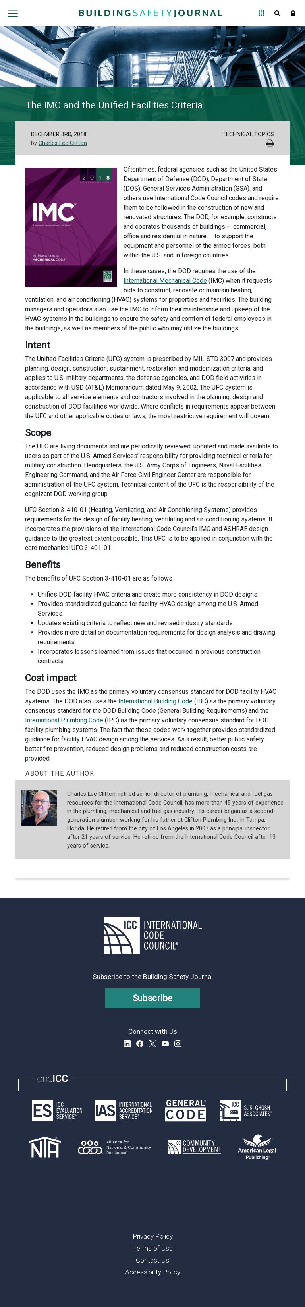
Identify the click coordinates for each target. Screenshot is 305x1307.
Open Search (277, 13)
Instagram (178, 1043)
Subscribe (153, 998)
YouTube (165, 1043)
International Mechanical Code (165, 280)
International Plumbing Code (64, 720)
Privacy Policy (153, 1236)
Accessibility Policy (152, 1272)
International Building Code (155, 701)
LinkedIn (127, 1043)
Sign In (293, 13)
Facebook (140, 1043)
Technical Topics (248, 134)
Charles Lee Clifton (63, 143)
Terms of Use (153, 1248)
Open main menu (12, 13)
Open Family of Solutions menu (261, 13)
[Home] (150, 13)
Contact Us (152, 1260)
